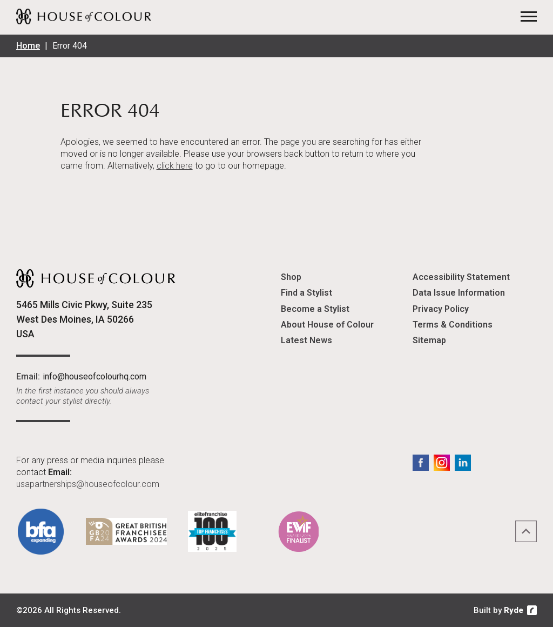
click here (175, 166)
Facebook (421, 463)
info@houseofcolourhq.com (94, 376)
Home (28, 46)
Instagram (442, 463)
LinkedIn (463, 463)
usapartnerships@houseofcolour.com (87, 484)
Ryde (513, 610)
